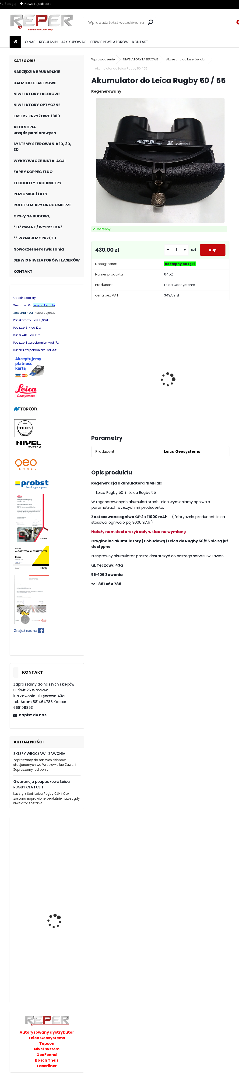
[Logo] (42, 22)
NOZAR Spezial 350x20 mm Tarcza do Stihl (142, 376)
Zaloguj (10, 3)
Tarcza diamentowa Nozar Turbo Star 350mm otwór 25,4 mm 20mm (108, 378)
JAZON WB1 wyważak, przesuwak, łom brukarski (57, 884)
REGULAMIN (48, 41)
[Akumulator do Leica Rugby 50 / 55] (160, 160)
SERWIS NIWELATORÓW (109, 41)
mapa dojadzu (45, 313)
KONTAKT (140, 41)
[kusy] (175, 250)
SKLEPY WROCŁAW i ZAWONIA (39, 753)
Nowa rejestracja (38, 3)
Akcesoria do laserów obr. (186, 59)
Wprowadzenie (103, 59)
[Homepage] (15, 42)
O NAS (30, 41)
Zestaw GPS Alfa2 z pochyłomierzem (211, 377)
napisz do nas (32, 715)
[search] (150, 22)
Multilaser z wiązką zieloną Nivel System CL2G (56, 843)
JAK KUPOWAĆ (74, 41)
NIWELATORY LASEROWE (140, 59)
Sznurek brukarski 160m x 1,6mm (176, 375)
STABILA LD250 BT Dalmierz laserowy (55, 980)
